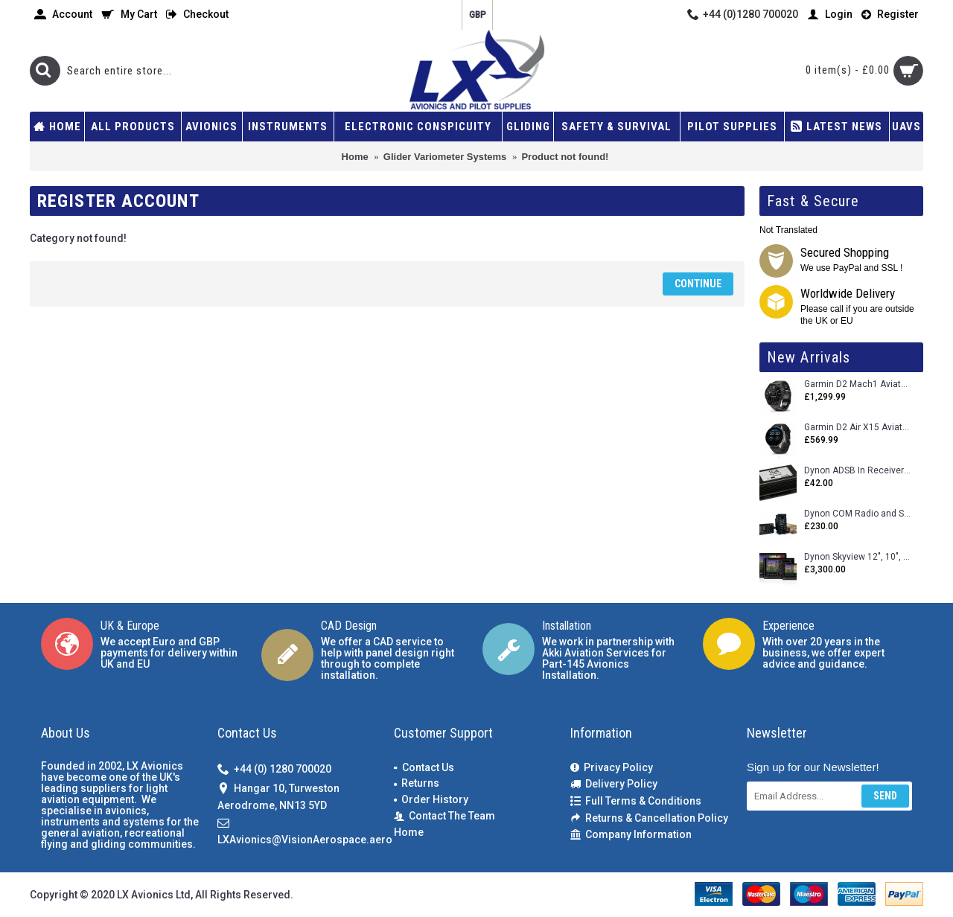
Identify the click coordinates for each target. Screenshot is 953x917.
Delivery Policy (613, 784)
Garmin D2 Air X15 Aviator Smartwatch (858, 427)
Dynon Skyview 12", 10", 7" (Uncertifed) (858, 557)
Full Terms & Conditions (635, 801)
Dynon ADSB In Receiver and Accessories (858, 471)
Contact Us (424, 767)
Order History (431, 799)
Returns (416, 783)
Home (409, 832)
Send (885, 796)
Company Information (631, 834)
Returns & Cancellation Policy (649, 818)
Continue (698, 284)
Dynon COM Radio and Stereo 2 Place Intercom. (858, 514)
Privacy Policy (611, 767)
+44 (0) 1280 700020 (274, 770)
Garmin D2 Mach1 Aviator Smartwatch (858, 384)
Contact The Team (444, 816)
